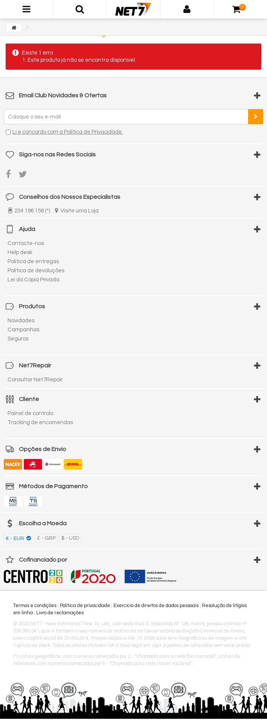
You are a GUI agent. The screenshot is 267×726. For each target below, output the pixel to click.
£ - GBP (46, 538)
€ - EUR (15, 538)
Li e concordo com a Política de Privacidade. (67, 132)
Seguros (18, 339)
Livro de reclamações (60, 612)
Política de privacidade (85, 605)
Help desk (20, 252)
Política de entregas (33, 261)
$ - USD (70, 538)
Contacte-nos (26, 243)
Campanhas (23, 330)
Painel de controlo (30, 413)
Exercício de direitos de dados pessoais (156, 605)
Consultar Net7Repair (35, 380)
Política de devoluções (36, 270)
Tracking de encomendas (40, 422)
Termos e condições (34, 605)
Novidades (21, 320)
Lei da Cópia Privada (33, 280)
